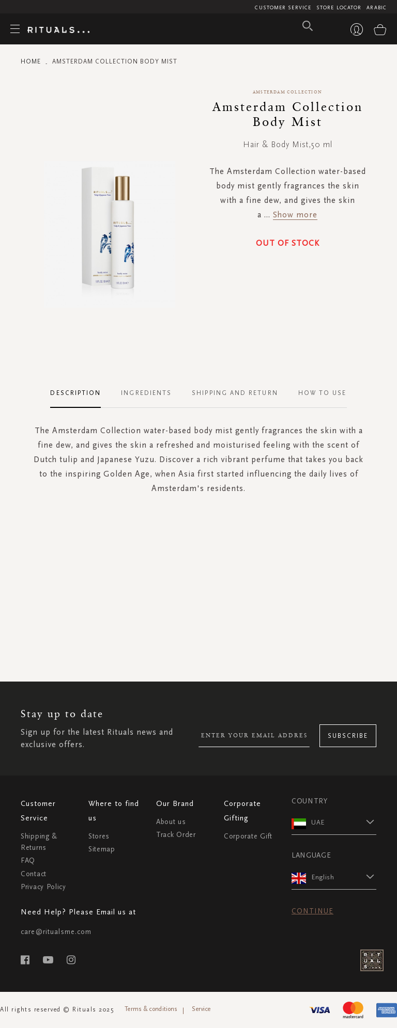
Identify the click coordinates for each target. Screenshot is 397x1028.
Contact (34, 873)
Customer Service (283, 8)
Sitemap (101, 849)
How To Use (322, 393)
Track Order (176, 834)
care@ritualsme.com (56, 931)
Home (31, 61)
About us (171, 821)
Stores (99, 836)
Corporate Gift (248, 836)
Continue (312, 911)
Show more (295, 214)
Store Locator (338, 8)
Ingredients (146, 393)
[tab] (80, 393)
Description (75, 393)
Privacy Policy (43, 886)
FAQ (28, 860)
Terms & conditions (151, 1009)
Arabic (377, 8)
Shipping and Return (235, 393)
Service (201, 1009)
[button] (343, 822)
